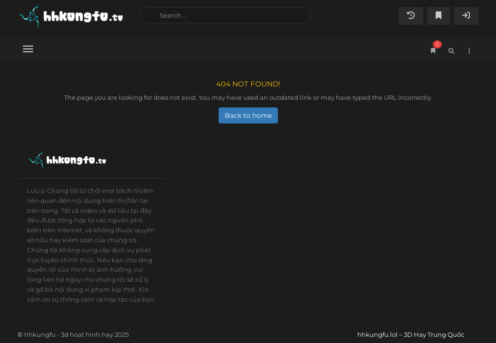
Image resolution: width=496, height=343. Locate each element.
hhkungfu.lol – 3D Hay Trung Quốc (75, 16)
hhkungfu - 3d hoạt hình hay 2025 (76, 334)
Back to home (248, 115)
